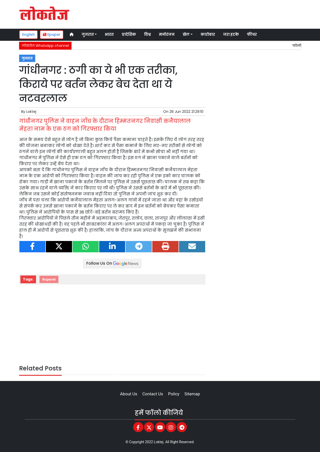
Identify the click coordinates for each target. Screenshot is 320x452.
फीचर (252, 34)
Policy (174, 393)
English (28, 34)
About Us (128, 393)
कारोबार (208, 34)
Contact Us (152, 393)
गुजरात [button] (88, 34)
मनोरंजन (166, 34)
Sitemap (192, 393)
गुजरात (27, 58)
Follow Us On (112, 263)
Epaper (51, 34)
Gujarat (49, 279)
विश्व (147, 34)
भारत (109, 34)
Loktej (31, 111)
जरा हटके (231, 34)
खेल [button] (186, 34)
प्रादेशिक (129, 34)
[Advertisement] (206, 13)
